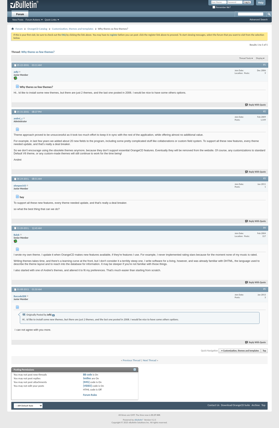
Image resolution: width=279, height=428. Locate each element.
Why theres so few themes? (38, 52)
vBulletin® (139, 419)
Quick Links (51, 19)
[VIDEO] (87, 385)
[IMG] (86, 382)
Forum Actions (33, 19)
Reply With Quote (255, 105)
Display (259, 58)
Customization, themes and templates (72, 28)
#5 (264, 289)
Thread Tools (245, 58)
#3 (264, 178)
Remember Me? (222, 7)
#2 (264, 111)
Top (264, 350)
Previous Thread (131, 360)
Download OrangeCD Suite (235, 405)
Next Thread (149, 360)
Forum (20, 14)
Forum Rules (90, 394)
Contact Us (213, 405)
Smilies (87, 378)
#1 (264, 64)
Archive (256, 405)
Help (260, 2)
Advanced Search (259, 19)
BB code (87, 374)
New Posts (17, 19)
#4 (264, 227)
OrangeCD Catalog (37, 28)
